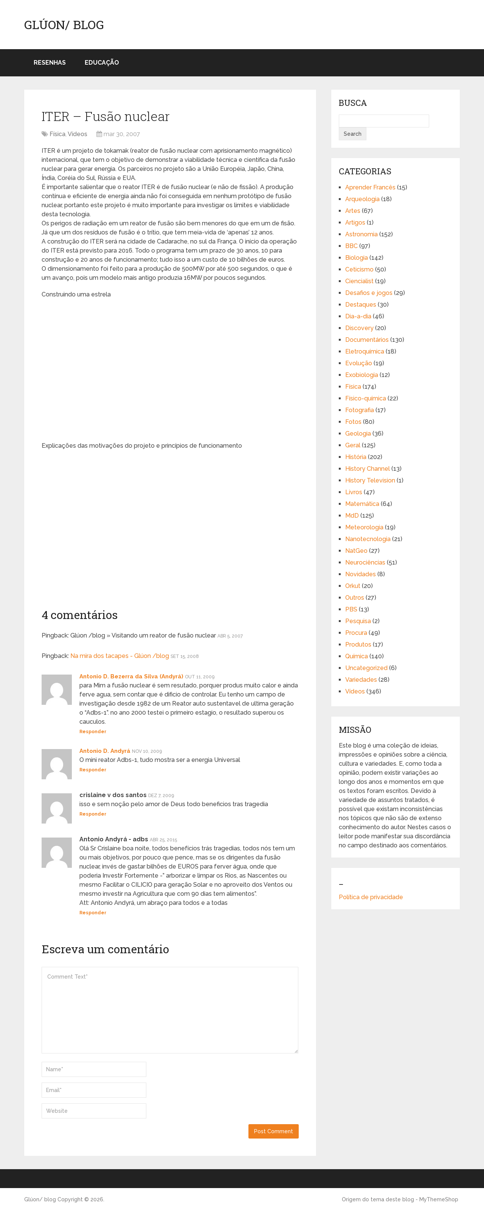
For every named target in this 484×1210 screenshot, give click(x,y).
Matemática (362, 503)
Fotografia (359, 410)
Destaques (360, 304)
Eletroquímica (364, 351)
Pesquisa (358, 621)
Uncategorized (366, 668)
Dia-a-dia (358, 316)
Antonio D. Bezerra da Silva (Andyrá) (131, 676)
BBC (351, 246)
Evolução (358, 363)
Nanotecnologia (368, 539)
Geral (352, 445)
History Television (370, 480)
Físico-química (365, 398)
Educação (102, 62)
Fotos (353, 421)
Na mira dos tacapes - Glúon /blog (119, 655)
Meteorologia (364, 527)
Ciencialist (359, 281)
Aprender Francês (370, 187)
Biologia (356, 257)
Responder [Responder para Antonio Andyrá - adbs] (92, 912)
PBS (351, 609)
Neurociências (365, 562)
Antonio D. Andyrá (104, 751)
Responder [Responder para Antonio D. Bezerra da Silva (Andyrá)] (92, 731)
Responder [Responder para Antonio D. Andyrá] (92, 770)
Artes (352, 210)
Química (356, 656)
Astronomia (361, 234)
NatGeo (356, 550)
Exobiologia (361, 375)
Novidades (360, 574)
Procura (356, 632)
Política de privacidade (371, 897)
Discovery (359, 328)
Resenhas (50, 62)
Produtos (358, 644)
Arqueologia (362, 199)
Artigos (355, 222)
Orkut (352, 585)
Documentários (367, 339)
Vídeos (77, 134)
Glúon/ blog (64, 25)
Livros (353, 492)
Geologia (358, 433)
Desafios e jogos (368, 292)
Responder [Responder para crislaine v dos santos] (92, 814)
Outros (354, 597)
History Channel (367, 468)
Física (57, 134)
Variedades (361, 679)
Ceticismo (359, 269)
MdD (352, 515)
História (355, 457)
